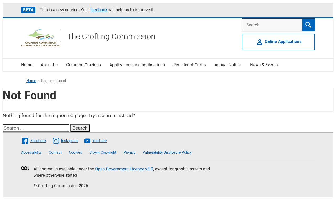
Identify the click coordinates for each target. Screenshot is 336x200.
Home (26, 64)
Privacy (129, 152)
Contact (55, 152)
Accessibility (31, 152)
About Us (49, 64)
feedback (98, 9)
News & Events (264, 64)
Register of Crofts (189, 64)
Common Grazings (83, 64)
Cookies (75, 152)
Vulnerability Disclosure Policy (167, 152)
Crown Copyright (102, 152)
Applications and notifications (137, 64)
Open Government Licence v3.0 (124, 168)
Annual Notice (228, 64)
